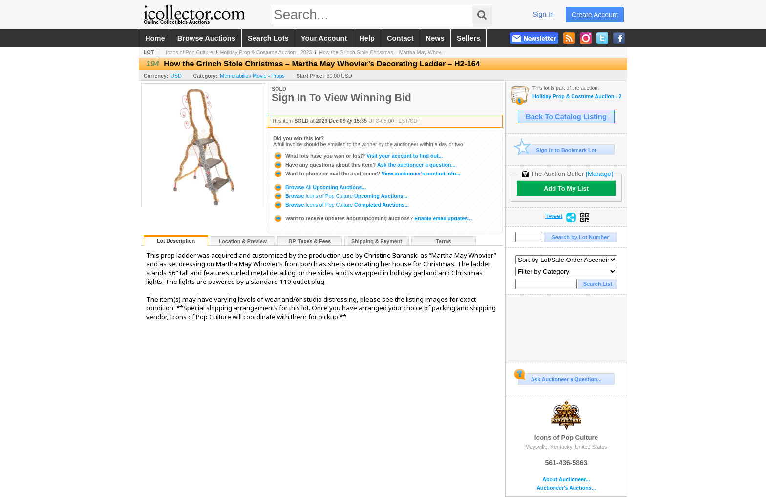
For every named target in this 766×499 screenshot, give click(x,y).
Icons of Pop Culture (189, 52)
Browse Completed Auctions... (341, 205)
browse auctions (206, 38)
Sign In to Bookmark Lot (557, 149)
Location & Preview (243, 241)
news (435, 38)
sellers (468, 38)
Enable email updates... (372, 218)
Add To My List (566, 188)
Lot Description (176, 241)
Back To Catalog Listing (566, 117)
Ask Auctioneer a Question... (559, 377)
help (367, 38)
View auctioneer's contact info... (366, 173)
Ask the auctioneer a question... (364, 165)
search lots (268, 38)
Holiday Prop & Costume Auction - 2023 (266, 52)
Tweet (554, 216)
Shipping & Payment (376, 241)
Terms (443, 241)
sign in (543, 14)
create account (595, 15)
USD (176, 76)
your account (324, 38)
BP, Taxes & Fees (310, 241)
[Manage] (599, 173)
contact (400, 38)
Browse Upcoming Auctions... (319, 187)
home (155, 38)
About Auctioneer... (566, 479)
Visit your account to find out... (358, 156)
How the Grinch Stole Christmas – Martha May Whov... (382, 52)
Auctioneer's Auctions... (566, 488)
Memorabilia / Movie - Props (252, 76)
